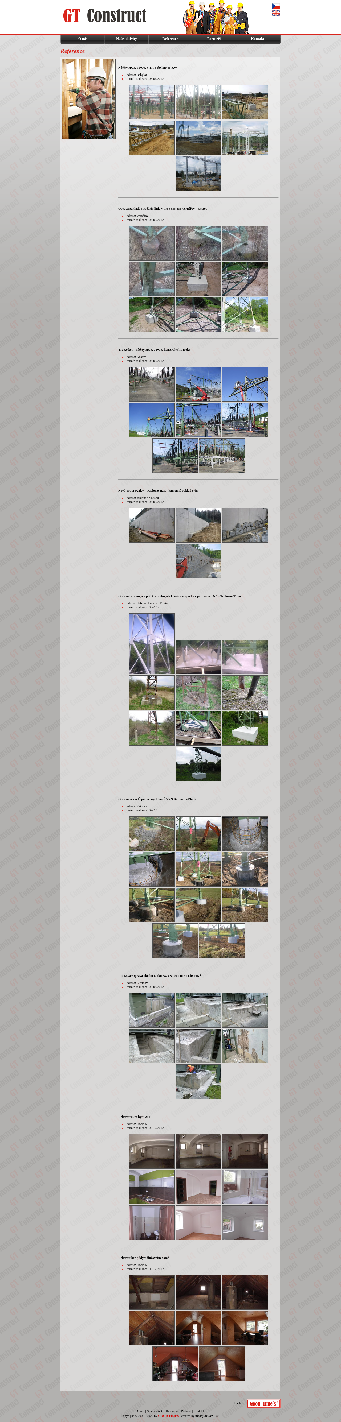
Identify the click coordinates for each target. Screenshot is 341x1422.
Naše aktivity (126, 39)
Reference (170, 39)
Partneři (214, 39)
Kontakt (257, 39)
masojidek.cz (204, 1416)
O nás (83, 39)
